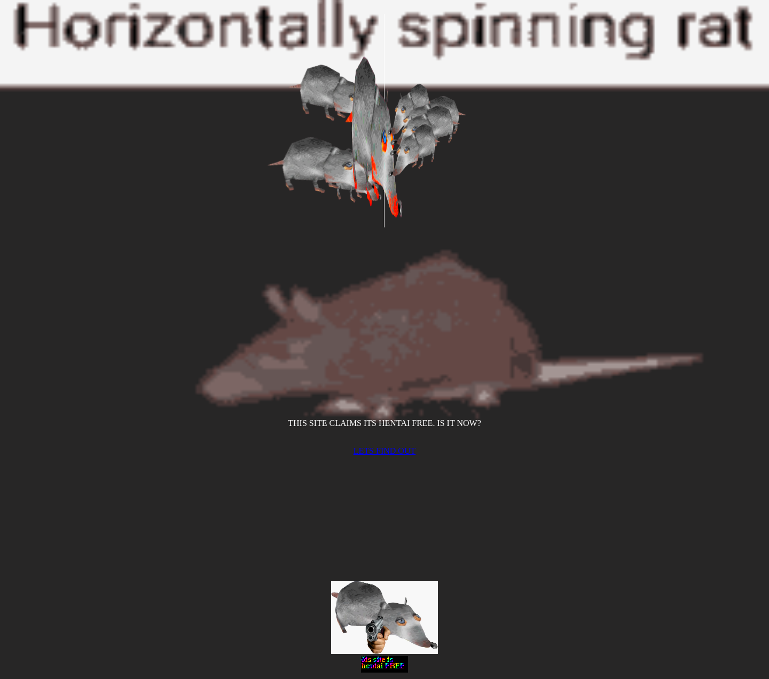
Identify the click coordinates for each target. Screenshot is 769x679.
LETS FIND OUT (384, 450)
